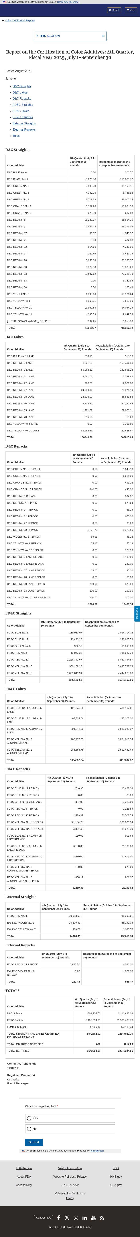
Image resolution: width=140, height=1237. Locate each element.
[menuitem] (70, 1067)
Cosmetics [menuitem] (13, 1079)
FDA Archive (24, 1168)
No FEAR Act (69, 1185)
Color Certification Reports (20, 20)
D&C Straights (22, 86)
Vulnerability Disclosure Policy (70, 1196)
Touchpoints (96, 1151)
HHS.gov (116, 1176)
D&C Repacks (22, 98)
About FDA (24, 1176)
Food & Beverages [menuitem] (17, 1083)
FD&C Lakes (21, 111)
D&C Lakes (20, 92)
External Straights (24, 123)
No (35, 1129)
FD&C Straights (23, 104)
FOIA (116, 1168)
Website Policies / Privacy (70, 1176)
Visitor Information (70, 1168)
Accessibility (24, 1185)
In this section (48, 35)
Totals (16, 135)
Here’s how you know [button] (68, 2)
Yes (35, 1118)
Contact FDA (43, 1217)
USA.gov (116, 1185)
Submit (34, 1142)
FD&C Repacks (23, 117)
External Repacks (24, 129)
